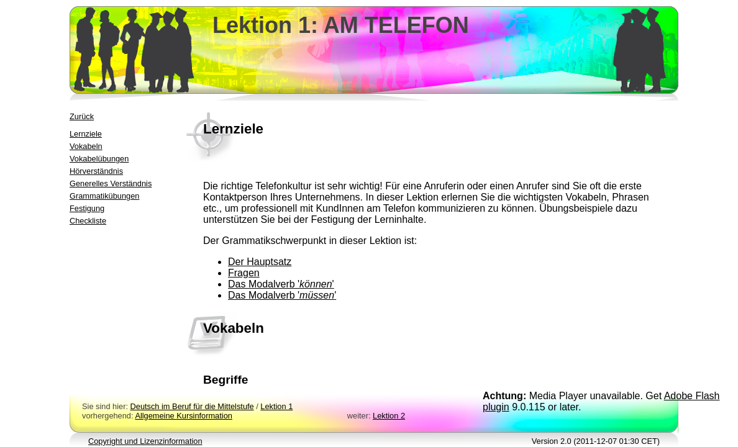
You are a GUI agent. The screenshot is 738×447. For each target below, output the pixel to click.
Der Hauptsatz (259, 261)
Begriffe (225, 379)
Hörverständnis (96, 171)
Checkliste (88, 220)
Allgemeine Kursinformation (183, 415)
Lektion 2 (389, 415)
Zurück (82, 116)
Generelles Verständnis (111, 183)
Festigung (87, 208)
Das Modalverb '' (281, 284)
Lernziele (86, 133)
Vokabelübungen (99, 158)
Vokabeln (86, 146)
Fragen (244, 273)
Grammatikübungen (104, 196)
